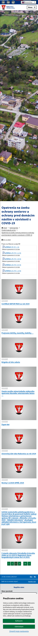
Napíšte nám (32, 581)
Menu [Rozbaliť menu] (31, 7)
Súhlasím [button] (19, 621)
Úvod (4, 228)
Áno (31, 577)
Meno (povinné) (7, 591)
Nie (35, 577)
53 (25, 564)
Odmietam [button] (19, 626)
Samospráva (14, 228)
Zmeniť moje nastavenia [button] (19, 631)
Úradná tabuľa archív (9, 230)
